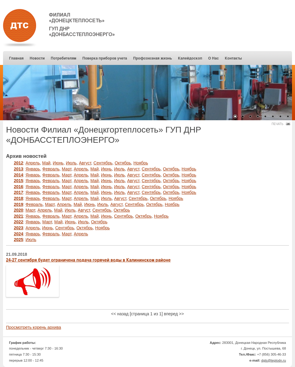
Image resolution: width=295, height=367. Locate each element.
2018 (18, 198)
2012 (18, 163)
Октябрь (123, 163)
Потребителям (63, 58)
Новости (37, 58)
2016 (18, 186)
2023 (18, 227)
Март (66, 169)
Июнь (58, 163)
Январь (33, 169)
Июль (71, 163)
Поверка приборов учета (104, 58)
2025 (18, 239)
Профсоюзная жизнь (152, 58)
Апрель (33, 163)
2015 (18, 180)
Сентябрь (103, 163)
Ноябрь (140, 163)
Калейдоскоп (190, 58)
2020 (18, 210)
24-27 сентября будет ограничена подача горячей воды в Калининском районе (88, 260)
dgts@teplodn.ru (273, 360)
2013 (18, 169)
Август (85, 163)
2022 (18, 221)
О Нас (213, 58)
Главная (16, 58)
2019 (18, 204)
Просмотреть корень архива (33, 327)
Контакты (233, 58)
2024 (18, 233)
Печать (280, 123)
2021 (18, 216)
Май (46, 163)
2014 (18, 175)
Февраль (51, 169)
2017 (18, 192)
